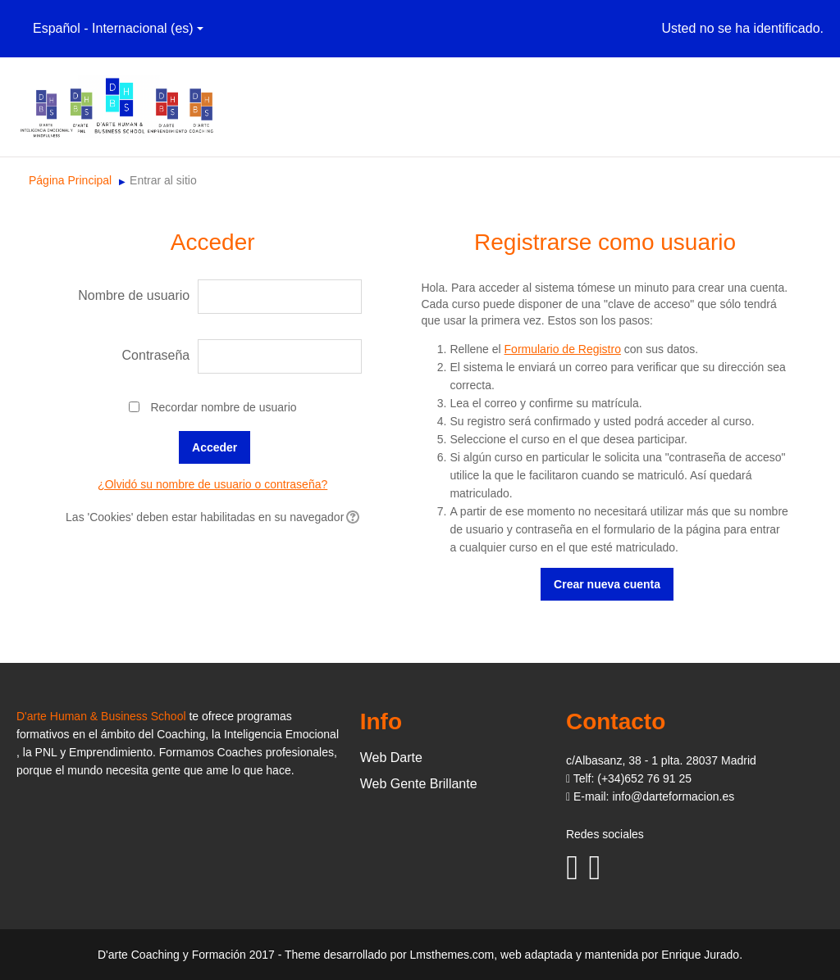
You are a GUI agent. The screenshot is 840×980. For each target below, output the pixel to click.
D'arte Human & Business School (101, 716)
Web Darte (391, 757)
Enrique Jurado (700, 954)
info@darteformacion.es (673, 796)
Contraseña (156, 355)
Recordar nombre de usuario (223, 407)
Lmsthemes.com (452, 954)
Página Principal (70, 180)
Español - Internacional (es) (118, 28)
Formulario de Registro (562, 349)
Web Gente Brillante (418, 784)
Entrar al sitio (163, 180)
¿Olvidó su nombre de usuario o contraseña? (212, 484)
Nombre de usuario (133, 295)
